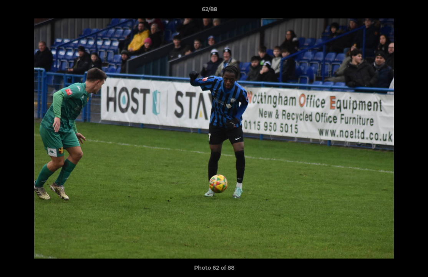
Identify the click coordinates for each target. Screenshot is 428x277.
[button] (395, 11)
